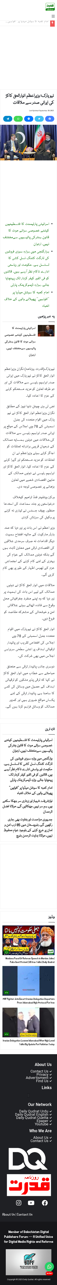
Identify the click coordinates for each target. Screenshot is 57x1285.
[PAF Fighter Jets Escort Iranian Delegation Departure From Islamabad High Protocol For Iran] (28, 981)
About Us (8, 1214)
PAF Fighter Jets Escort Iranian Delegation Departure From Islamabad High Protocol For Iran (29, 1000)
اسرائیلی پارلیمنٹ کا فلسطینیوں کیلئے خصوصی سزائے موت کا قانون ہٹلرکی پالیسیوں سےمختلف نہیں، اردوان (20, 341)
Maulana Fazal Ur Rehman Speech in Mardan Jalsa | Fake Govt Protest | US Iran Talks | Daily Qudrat (30, 960)
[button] (28, 1095)
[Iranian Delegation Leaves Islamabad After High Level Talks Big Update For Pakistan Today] (28, 1022)
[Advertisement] (28, 57)
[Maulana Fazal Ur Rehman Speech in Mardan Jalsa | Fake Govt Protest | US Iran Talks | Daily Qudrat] (28, 940)
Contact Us (25, 1214)
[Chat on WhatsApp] (49, 1266)
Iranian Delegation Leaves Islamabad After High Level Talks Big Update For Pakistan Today (29, 1042)
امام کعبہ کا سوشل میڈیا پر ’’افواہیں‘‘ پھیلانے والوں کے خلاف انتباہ (26, 299)
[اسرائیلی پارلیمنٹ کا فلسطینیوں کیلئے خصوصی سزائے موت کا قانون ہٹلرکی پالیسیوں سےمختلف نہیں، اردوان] (46, 330)
